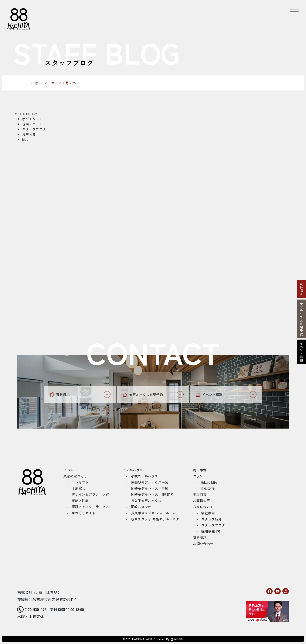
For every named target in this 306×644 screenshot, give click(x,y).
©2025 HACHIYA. (134, 639)
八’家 (34, 82)
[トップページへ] (18, 18)
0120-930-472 (35, 609)
